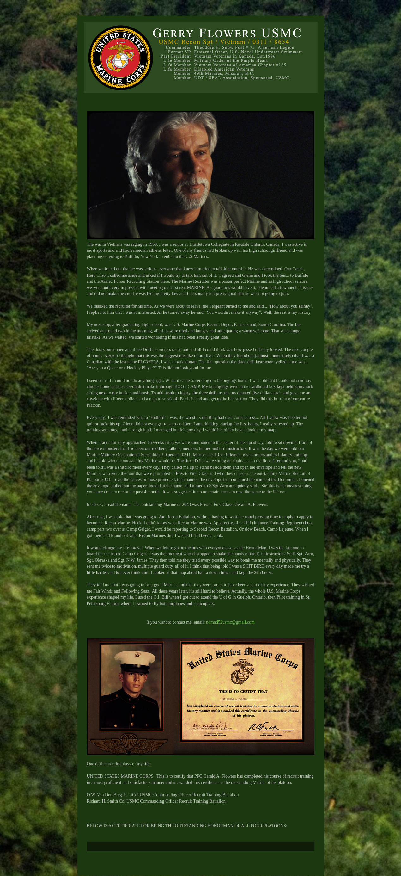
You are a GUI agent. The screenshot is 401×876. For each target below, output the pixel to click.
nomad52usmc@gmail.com (230, 622)
